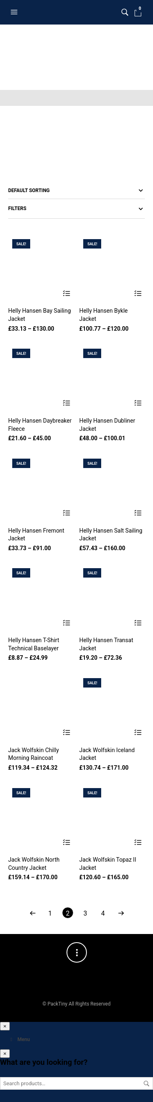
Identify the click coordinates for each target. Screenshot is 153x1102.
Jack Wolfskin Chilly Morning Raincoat (33, 754)
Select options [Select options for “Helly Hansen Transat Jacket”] (138, 623)
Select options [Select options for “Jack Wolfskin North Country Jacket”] (67, 842)
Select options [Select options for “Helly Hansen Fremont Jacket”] (67, 513)
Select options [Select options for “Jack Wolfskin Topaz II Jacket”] (138, 842)
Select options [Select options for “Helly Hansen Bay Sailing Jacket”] (67, 293)
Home (15, 32)
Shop (37, 32)
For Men (96, 32)
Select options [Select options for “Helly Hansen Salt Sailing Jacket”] (138, 513)
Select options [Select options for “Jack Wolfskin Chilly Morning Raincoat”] (67, 733)
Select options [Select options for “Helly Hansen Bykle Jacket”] (138, 293)
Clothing (65, 32)
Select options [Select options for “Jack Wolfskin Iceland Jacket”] (138, 733)
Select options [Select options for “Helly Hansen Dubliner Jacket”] (138, 403)
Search (146, 1083)
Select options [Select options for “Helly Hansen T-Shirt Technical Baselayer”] (67, 623)
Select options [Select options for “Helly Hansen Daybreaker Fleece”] (67, 403)
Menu (19, 1039)
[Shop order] (76, 190)
